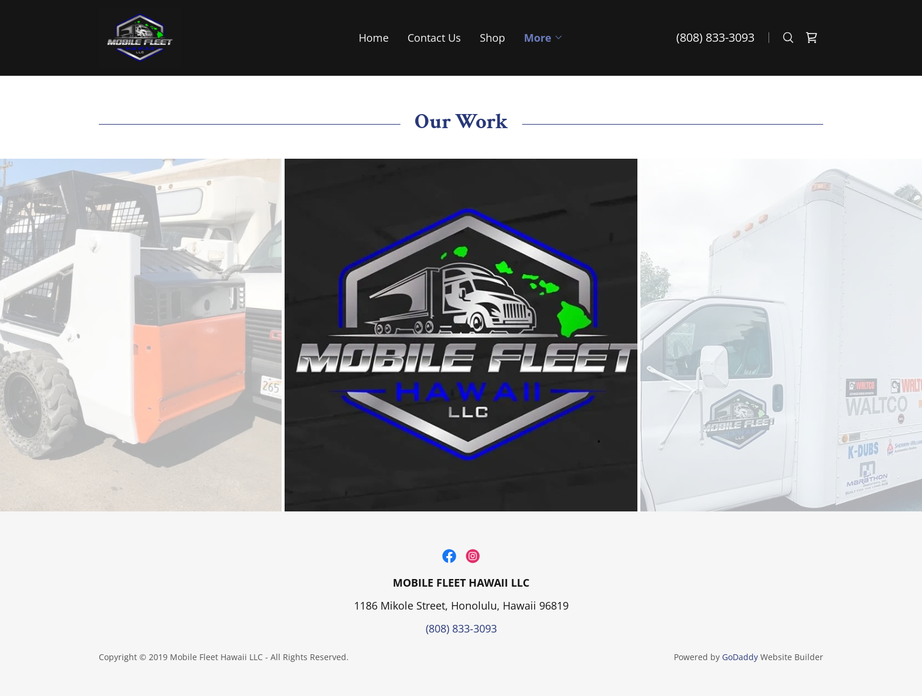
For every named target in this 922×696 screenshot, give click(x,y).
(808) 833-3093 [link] (715, 37)
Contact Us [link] (434, 38)
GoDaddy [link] (740, 656)
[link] (140, 36)
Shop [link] (492, 38)
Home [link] (374, 38)
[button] (543, 38)
